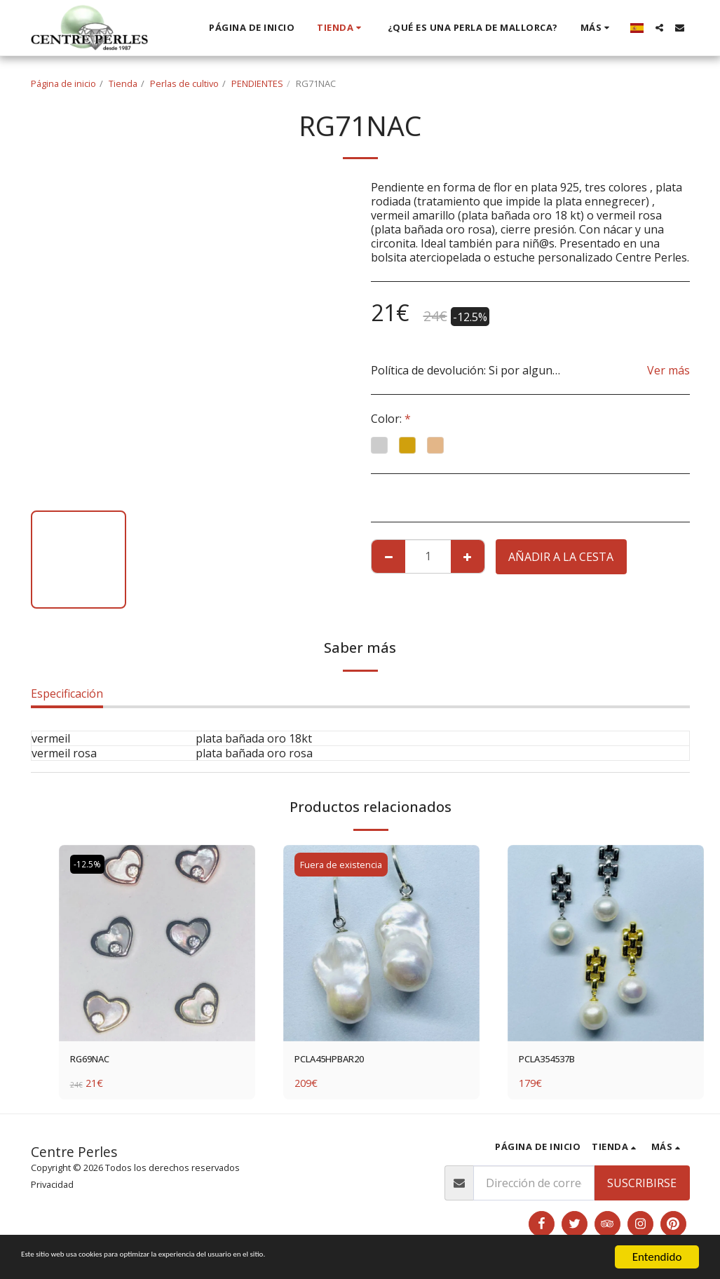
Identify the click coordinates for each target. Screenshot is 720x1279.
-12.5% (89, 864)
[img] (157, 943)
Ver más (668, 370)
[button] (659, 27)
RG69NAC (96, 1061)
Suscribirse (642, 1186)
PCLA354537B (555, 1061)
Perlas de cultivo (184, 83)
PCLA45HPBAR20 (340, 1061)
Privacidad (52, 1187)
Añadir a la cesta (560, 556)
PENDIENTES (257, 83)
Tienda (123, 83)
